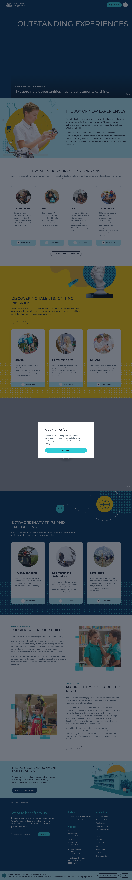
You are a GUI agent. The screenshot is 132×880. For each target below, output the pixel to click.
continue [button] (66, 450)
